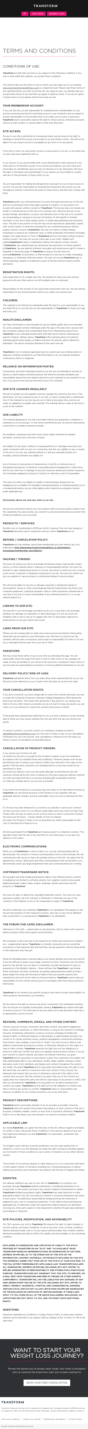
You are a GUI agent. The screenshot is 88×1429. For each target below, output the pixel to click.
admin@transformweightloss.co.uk (19, 734)
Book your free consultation (46, 1382)
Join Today (37, 14)
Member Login (56, 14)
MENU (24, 14)
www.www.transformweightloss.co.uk (20, 88)
